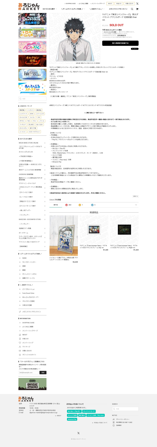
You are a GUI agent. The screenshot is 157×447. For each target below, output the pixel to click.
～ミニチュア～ (24, 215)
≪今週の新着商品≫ (26, 161)
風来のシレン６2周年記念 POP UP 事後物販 (30, 179)
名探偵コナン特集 (25, 228)
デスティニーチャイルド (27, 183)
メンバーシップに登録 (110, 32)
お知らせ (118, 3)
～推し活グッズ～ (25, 210)
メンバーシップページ (98, 3)
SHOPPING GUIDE (71, 3)
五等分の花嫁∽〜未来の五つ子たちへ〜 (30, 165)
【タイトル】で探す (26, 192)
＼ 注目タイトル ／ (97, 9)
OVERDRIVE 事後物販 (27, 174)
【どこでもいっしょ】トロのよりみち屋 (30, 147)
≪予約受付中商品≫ (26, 156)
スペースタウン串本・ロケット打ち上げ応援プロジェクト (30, 237)
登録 (43, 372)
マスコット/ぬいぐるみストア (29, 242)
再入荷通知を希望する (120, 43)
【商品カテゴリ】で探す (27, 201)
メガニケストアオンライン (118, 9)
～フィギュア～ (24, 224)
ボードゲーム (23, 233)
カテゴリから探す (50, 9)
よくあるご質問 (83, 3)
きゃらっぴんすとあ (26, 152)
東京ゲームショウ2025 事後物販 (30, 170)
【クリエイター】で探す (27, 206)
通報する (135, 196)
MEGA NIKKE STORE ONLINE (28, 143)
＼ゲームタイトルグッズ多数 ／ (73, 9)
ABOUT (110, 3)
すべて (56, 205)
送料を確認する (121, 35)
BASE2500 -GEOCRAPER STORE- (30, 219)
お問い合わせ (129, 3)
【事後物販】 (23, 246)
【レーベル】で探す (26, 197)
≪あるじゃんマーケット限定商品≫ (30, 188)
